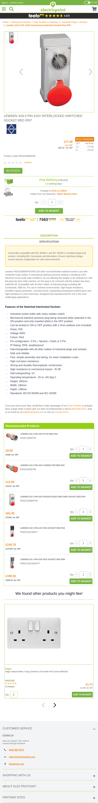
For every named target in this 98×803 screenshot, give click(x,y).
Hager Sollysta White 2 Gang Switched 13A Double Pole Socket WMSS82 (36, 672)
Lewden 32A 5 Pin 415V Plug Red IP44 (39, 434)
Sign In (5, 3)
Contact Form (62, 412)
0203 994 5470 (78, 409)
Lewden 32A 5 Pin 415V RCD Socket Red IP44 (42, 528)
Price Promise (74, 405)
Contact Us (8, 735)
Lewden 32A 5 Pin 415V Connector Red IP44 (42, 465)
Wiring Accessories (21, 22)
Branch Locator (16, 3)
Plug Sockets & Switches (46, 22)
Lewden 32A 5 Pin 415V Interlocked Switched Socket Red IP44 (52, 497)
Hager (8, 668)
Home (5, 22)
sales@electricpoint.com (32, 412)
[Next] (55, 705)
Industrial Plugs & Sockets (74, 22)
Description (49, 235)
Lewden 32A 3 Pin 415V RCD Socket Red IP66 (42, 559)
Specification (49, 241)
